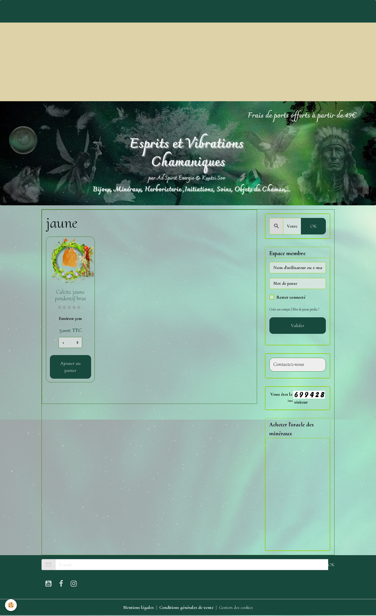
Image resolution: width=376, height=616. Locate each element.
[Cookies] (11, 605)
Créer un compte (280, 309)
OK (313, 226)
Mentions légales (137, 607)
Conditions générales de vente (186, 607)
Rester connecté (290, 297)
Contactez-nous (288, 364)
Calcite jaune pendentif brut (70, 295)
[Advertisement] (188, 62)
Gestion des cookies (236, 607)
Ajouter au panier (70, 366)
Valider (297, 325)
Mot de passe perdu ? (307, 309)
